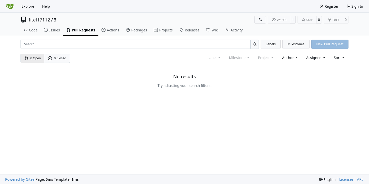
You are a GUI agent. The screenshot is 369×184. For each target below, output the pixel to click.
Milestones (296, 44)
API (360, 179)
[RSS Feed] (260, 20)
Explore (28, 6)
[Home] (10, 6)
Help (46, 6)
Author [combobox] (290, 57)
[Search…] (254, 44)
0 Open (32, 58)
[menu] (340, 57)
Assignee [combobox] (316, 57)
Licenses (346, 179)
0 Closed (57, 58)
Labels (271, 44)
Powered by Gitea (20, 179)
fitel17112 (39, 19)
